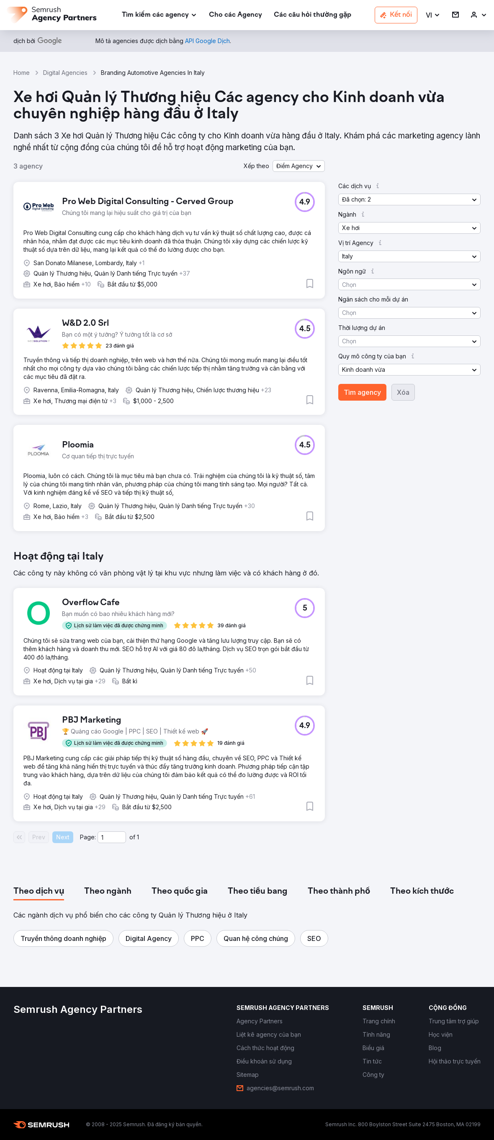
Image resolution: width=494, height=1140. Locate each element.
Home (21, 72)
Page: (88, 837)
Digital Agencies (65, 72)
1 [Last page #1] (138, 837)
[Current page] (112, 837)
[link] (235, 15)
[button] (433, 15)
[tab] (38, 891)
